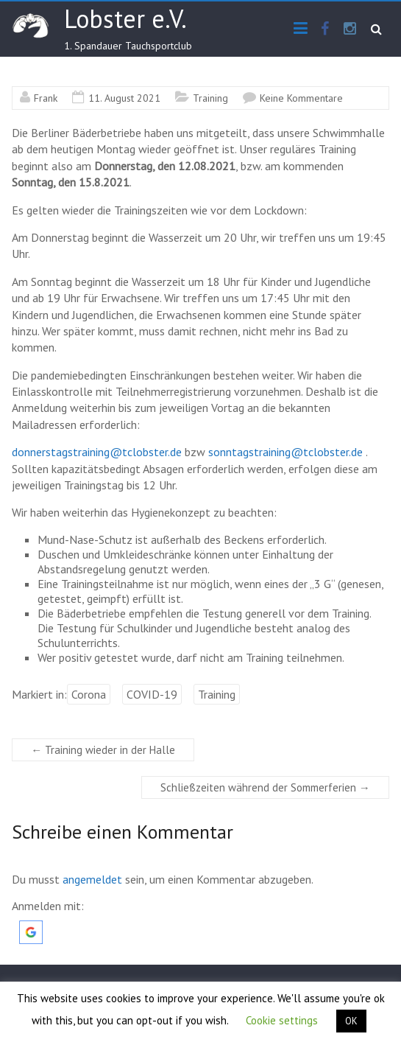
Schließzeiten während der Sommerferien (265, 787)
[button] (31, 927)
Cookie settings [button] (282, 1020)
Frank (45, 98)
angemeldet (92, 879)
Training (210, 98)
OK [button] (351, 1021)
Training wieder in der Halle (103, 750)
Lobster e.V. (125, 18)
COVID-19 (152, 694)
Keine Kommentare (301, 98)
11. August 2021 (124, 98)
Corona (88, 694)
